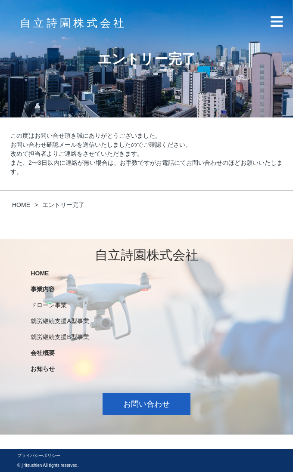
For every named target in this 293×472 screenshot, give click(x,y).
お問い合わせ (146, 404)
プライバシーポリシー (38, 455)
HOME (40, 273)
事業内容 (43, 289)
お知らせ (43, 368)
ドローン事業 (49, 305)
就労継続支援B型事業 (60, 336)
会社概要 (43, 352)
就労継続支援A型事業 (60, 321)
